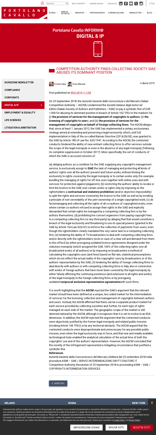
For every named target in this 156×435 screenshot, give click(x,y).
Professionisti (97, 13)
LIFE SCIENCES (13, 120)
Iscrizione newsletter (19, 82)
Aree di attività (65, 13)
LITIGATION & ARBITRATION (20, 127)
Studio (52, 13)
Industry (79, 13)
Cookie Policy (119, 420)
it (150, 4)
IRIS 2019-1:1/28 (81, 92)
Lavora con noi (96, 4)
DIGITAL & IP (12, 105)
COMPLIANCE (12, 90)
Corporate (12, 97)
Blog (149, 13)
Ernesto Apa (60, 84)
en (153, 4)
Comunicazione (116, 13)
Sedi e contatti (78, 4)
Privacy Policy (134, 420)
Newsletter (135, 13)
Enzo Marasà (79, 84)
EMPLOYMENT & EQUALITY (20, 112)
